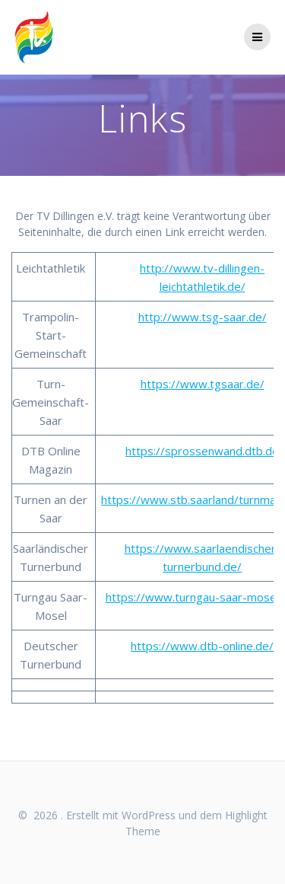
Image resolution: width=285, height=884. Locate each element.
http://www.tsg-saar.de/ (202, 316)
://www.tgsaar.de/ (216, 383)
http (152, 383)
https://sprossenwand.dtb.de (202, 450)
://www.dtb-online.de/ (216, 645)
